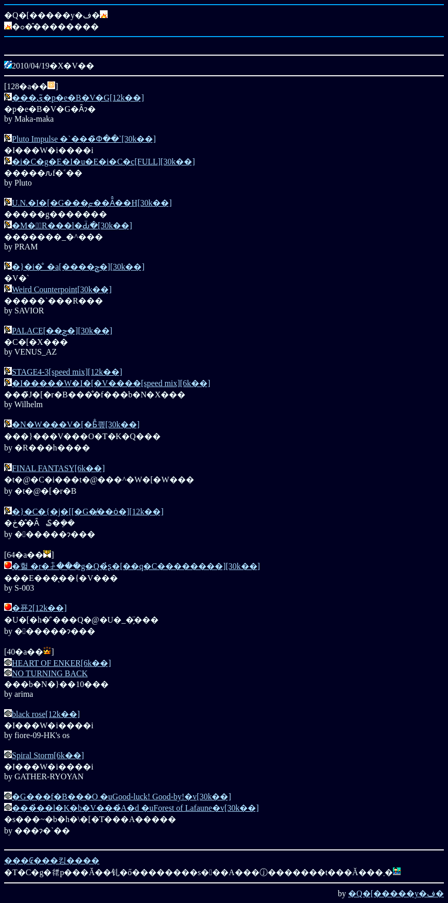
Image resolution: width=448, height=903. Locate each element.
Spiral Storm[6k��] (48, 755)
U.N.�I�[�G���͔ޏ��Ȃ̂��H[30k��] (92, 202)
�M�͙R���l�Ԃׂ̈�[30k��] (72, 225)
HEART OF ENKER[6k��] (61, 663)
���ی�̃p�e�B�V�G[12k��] (78, 97)
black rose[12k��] (46, 714)
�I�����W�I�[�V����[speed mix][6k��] (111, 383)
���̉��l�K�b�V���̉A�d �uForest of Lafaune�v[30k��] (135, 808)
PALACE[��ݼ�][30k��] (62, 330)
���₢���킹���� (51, 860)
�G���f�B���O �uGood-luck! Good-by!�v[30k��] (121, 796)
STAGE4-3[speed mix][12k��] (67, 371)
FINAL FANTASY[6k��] (58, 468)
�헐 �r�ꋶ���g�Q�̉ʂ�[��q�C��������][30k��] (136, 566)
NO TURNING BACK (50, 673)
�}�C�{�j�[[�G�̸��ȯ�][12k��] (88, 511)
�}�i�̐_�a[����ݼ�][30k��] (78, 266)
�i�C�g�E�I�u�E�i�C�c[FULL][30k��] (103, 161)
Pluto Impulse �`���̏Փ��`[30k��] (84, 139)
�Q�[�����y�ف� (396, 893)
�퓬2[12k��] (39, 608)
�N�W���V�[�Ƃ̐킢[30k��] (76, 424)
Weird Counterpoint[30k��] (62, 289)
